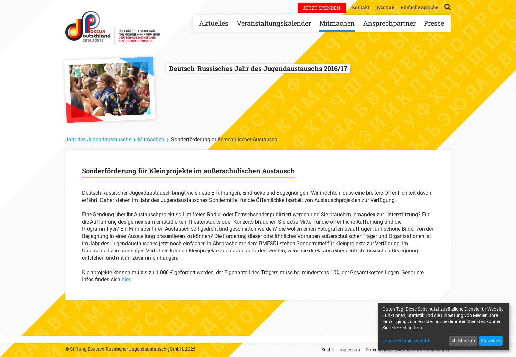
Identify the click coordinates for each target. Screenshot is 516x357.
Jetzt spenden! (322, 8)
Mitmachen (337, 23)
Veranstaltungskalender (274, 23)
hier (126, 279)
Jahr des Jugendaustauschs (98, 139)
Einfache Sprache (419, 7)
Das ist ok (491, 340)
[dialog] (443, 326)
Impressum (349, 349)
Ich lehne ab (463, 340)
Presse (434, 23)
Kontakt (361, 7)
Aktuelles (213, 23)
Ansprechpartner (389, 23)
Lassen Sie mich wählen (406, 340)
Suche (328, 349)
